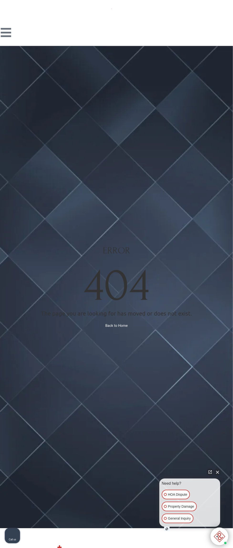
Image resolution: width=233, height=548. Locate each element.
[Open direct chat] (210, 472)
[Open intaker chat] (167, 529)
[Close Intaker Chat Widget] (217, 472)
